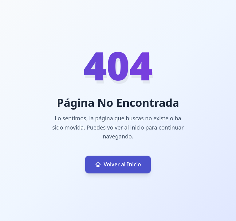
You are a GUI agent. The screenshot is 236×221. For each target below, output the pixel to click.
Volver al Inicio (118, 164)
